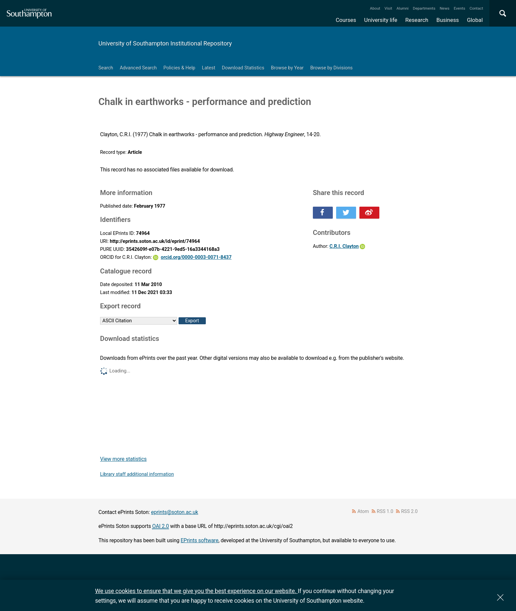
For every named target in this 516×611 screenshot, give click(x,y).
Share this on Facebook (323, 213)
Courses (346, 20)
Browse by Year (287, 68)
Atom (363, 511)
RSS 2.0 (409, 511)
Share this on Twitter (346, 213)
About (375, 8)
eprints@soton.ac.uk (174, 512)
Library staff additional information (137, 474)
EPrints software (199, 540)
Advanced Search (138, 68)
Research (416, 20)
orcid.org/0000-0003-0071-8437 (196, 257)
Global (475, 20)
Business (448, 20)
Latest (208, 68)
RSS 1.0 (385, 511)
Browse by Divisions (331, 68)
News (444, 8)
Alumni (402, 8)
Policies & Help (179, 68)
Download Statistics (243, 68)
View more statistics (123, 459)
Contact (476, 8)
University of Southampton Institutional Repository (165, 43)
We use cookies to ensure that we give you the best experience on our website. (196, 590)
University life (380, 20)
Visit (388, 8)
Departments (424, 8)
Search (105, 68)
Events (459, 8)
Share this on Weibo (369, 213)
